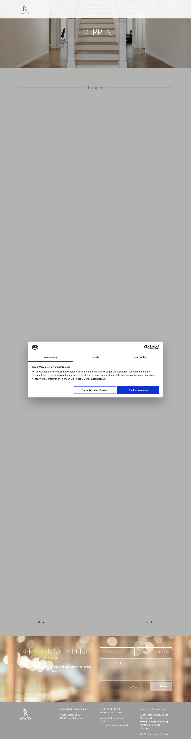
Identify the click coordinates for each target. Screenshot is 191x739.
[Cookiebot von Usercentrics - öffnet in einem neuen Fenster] (146, 347)
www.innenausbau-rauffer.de (114, 725)
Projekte (148, 9)
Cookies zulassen (138, 390)
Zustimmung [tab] (51, 357)
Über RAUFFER (126, 9)
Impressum (145, 709)
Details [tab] (95, 357)
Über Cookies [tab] (140, 357)
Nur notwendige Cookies (95, 390)
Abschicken (161, 686)
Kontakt (165, 9)
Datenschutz (160, 709)
